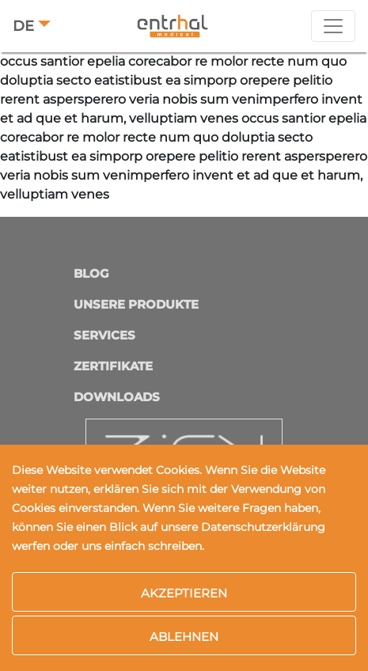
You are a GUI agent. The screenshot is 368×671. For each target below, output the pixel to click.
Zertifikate (113, 365)
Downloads (117, 396)
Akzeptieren (184, 593)
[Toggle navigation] (333, 26)
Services (104, 335)
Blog (91, 273)
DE (23, 26)
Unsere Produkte (136, 304)
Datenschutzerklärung (263, 527)
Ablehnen (184, 636)
